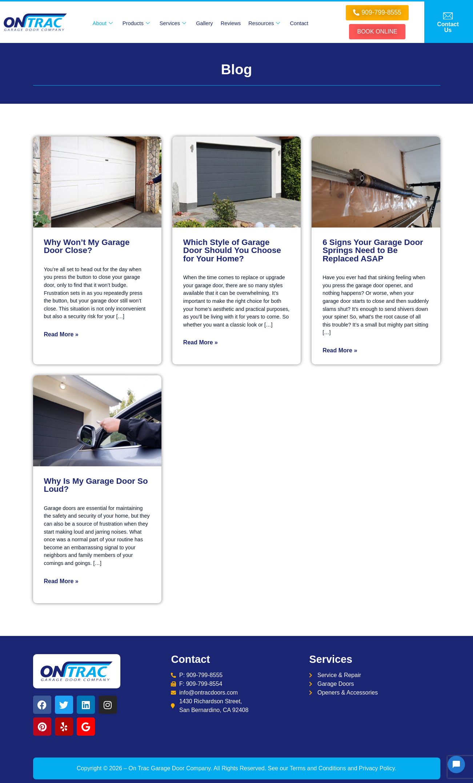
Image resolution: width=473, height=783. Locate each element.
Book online (377, 31)
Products (136, 23)
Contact (299, 23)
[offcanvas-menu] (448, 22)
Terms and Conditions (318, 768)
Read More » (61, 334)
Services (173, 23)
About (102, 23)
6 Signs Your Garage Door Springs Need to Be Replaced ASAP (372, 250)
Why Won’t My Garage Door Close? (87, 246)
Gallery (204, 23)
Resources (264, 23)
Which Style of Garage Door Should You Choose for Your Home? (232, 250)
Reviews (230, 23)
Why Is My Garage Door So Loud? (96, 485)
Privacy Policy (376, 768)
